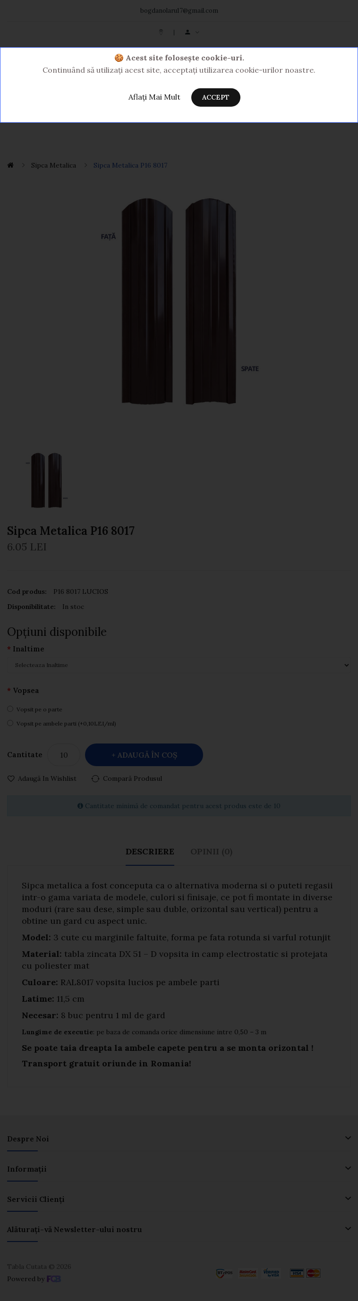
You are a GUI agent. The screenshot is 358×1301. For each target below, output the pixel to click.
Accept (216, 97)
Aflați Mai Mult (154, 96)
